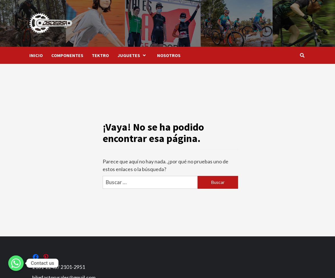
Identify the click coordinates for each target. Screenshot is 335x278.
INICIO (36, 55)
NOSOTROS (168, 55)
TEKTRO (100, 55)
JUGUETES (133, 55)
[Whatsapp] (16, 263)
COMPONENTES (67, 55)
